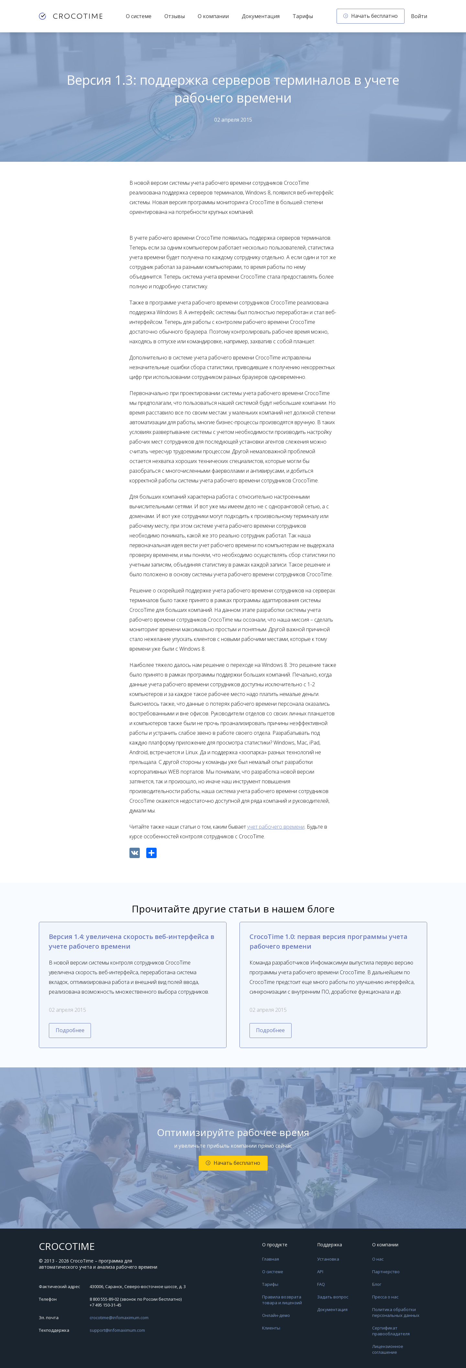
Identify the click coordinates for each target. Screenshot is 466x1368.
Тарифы (303, 16)
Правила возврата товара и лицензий (282, 1300)
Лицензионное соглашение (387, 1349)
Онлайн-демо (276, 1315)
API (320, 1271)
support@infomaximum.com (117, 1330)
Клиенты (271, 1328)
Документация (261, 16)
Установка (328, 1259)
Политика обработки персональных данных (395, 1312)
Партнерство (386, 1271)
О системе (138, 16)
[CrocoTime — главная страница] (70, 16)
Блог (376, 1284)
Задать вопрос (332, 1297)
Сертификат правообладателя (391, 1331)
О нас (377, 1259)
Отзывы (174, 16)
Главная (270, 1259)
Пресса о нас (385, 1297)
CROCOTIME (67, 1246)
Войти (419, 16)
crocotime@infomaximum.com (119, 1317)
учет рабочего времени (276, 826)
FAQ (321, 1284)
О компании (213, 16)
